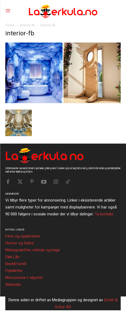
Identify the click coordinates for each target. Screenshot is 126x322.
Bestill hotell (15, 263)
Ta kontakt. (104, 214)
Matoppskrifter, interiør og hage (32, 250)
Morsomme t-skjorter (24, 277)
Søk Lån (12, 256)
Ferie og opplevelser (22, 236)
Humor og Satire (19, 243)
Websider (13, 284)
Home (10, 25)
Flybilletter (14, 270)
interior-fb (27, 25)
